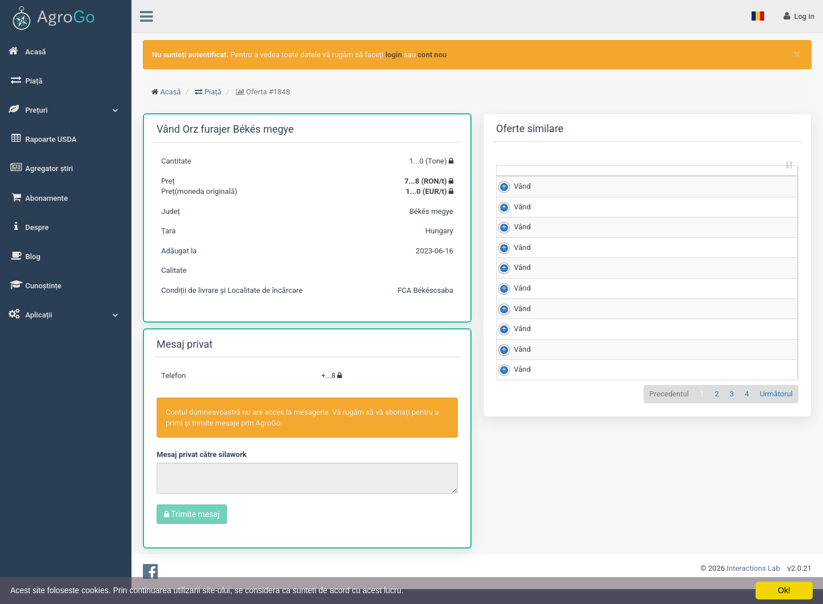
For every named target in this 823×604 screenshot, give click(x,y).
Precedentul (669, 537)
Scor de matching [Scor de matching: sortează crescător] (662, 180)
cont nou (432, 54)
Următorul (776, 537)
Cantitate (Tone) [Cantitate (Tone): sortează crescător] (556, 180)
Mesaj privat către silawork (201, 454)
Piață (213, 92)
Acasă (170, 92)
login (393, 54)
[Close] (797, 54)
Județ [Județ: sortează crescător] (713, 186)
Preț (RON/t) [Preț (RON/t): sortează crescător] (609, 180)
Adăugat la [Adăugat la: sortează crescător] (765, 180)
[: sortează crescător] (516, 181)
